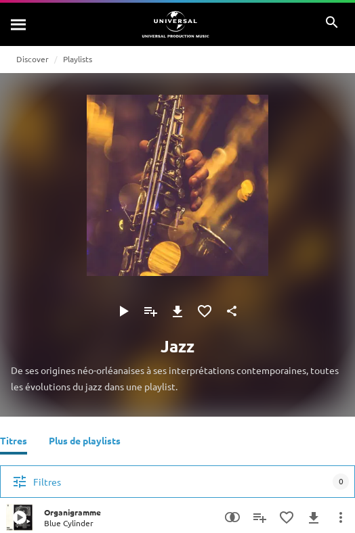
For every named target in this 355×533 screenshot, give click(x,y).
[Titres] (13, 442)
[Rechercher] (19, 24)
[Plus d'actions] (341, 517)
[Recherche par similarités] (232, 517)
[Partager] (232, 311)
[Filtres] (177, 481)
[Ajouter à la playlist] (150, 311)
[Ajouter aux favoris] (204, 311)
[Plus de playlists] (85, 442)
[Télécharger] (177, 311)
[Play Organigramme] (19, 517)
